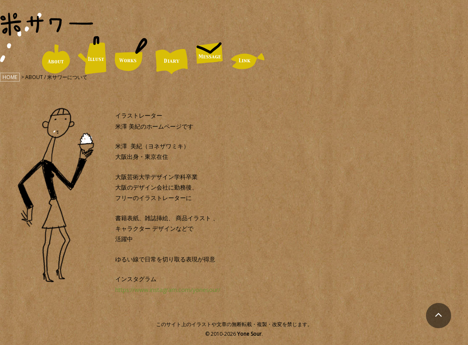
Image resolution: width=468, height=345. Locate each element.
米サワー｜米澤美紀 (46, 24)
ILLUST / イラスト (92, 55)
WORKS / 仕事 (131, 55)
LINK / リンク (248, 61)
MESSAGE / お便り (209, 53)
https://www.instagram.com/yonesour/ (167, 290)
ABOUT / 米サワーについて (55, 59)
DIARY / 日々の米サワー (171, 61)
